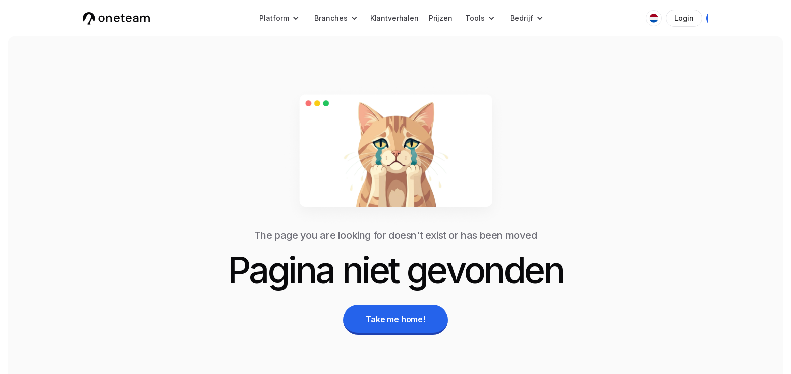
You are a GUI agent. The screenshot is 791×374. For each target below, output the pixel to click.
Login (684, 18)
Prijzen (441, 18)
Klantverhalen (394, 18)
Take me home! (395, 319)
